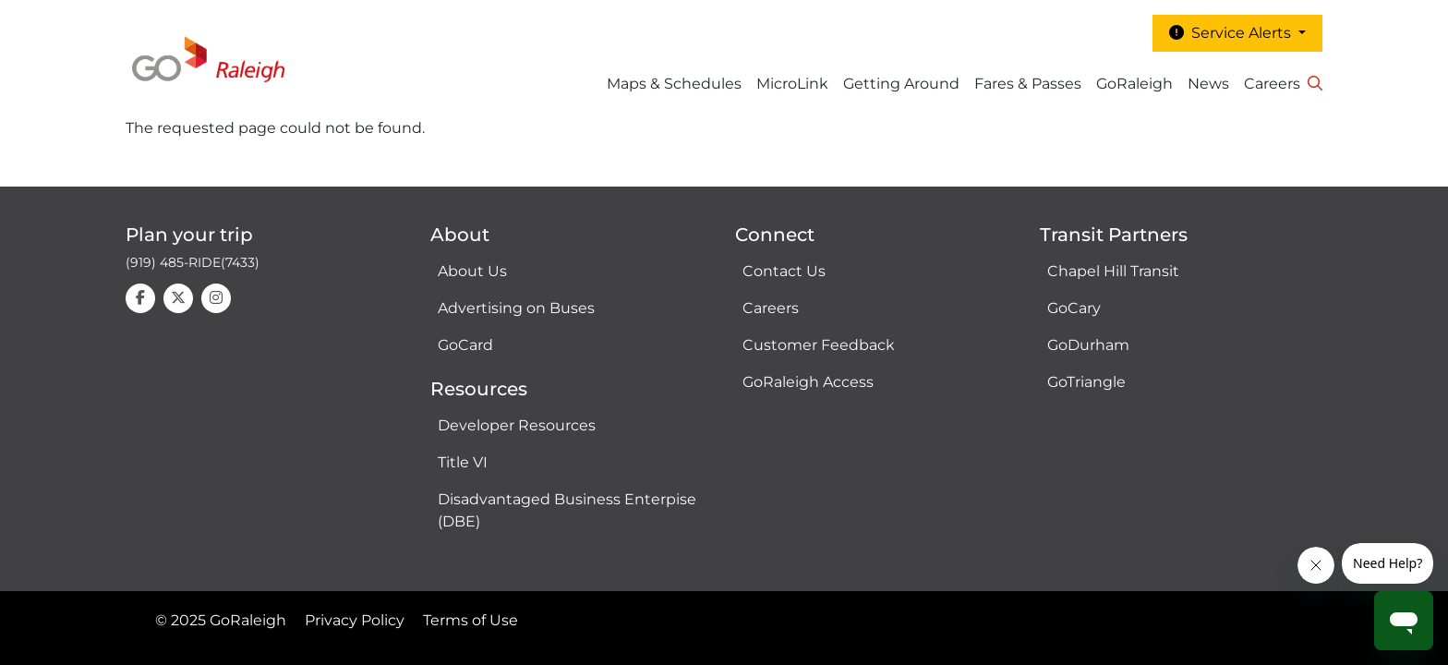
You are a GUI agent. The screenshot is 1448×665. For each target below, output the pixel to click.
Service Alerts (1232, 33)
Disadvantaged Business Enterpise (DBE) (567, 510)
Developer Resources (517, 425)
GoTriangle (1086, 382)
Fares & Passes (1027, 83)
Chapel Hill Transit (1113, 271)
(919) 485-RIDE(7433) (192, 262)
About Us (472, 271)
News (1208, 83)
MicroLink (792, 83)
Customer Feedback (818, 345)
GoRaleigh (1134, 83)
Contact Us (784, 271)
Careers (1272, 83)
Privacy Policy (354, 620)
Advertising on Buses (516, 308)
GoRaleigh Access (808, 382)
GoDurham (1088, 345)
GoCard (465, 345)
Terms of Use (470, 620)
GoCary (1074, 308)
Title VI (463, 462)
